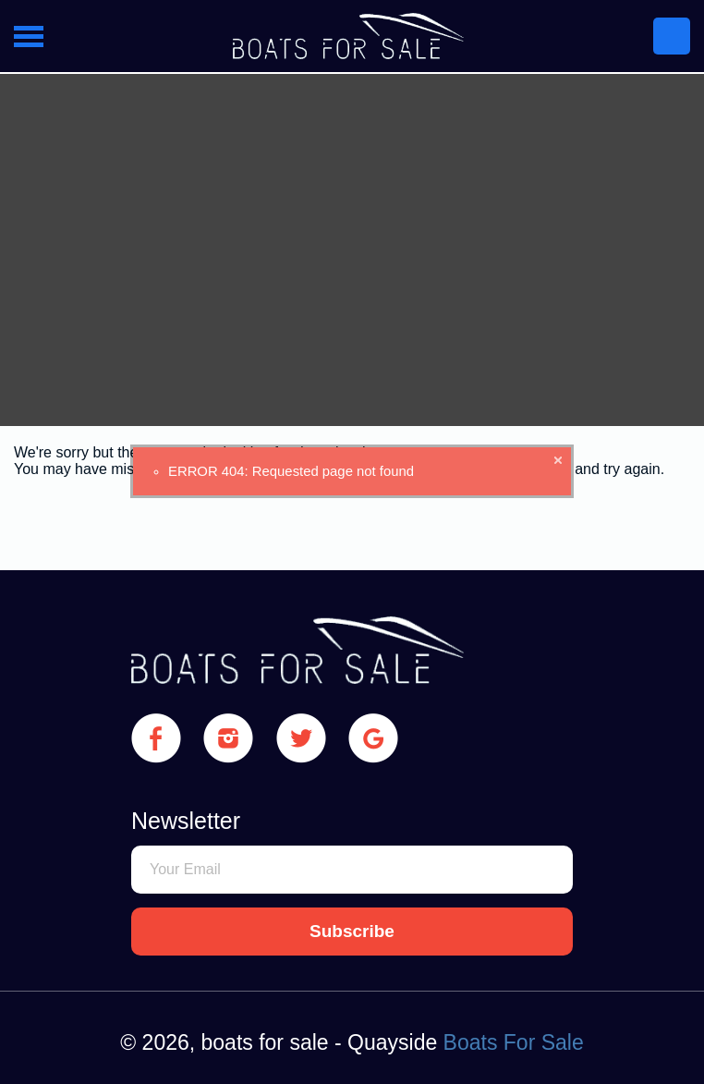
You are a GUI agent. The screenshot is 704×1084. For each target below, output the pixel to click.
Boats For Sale (513, 1042)
